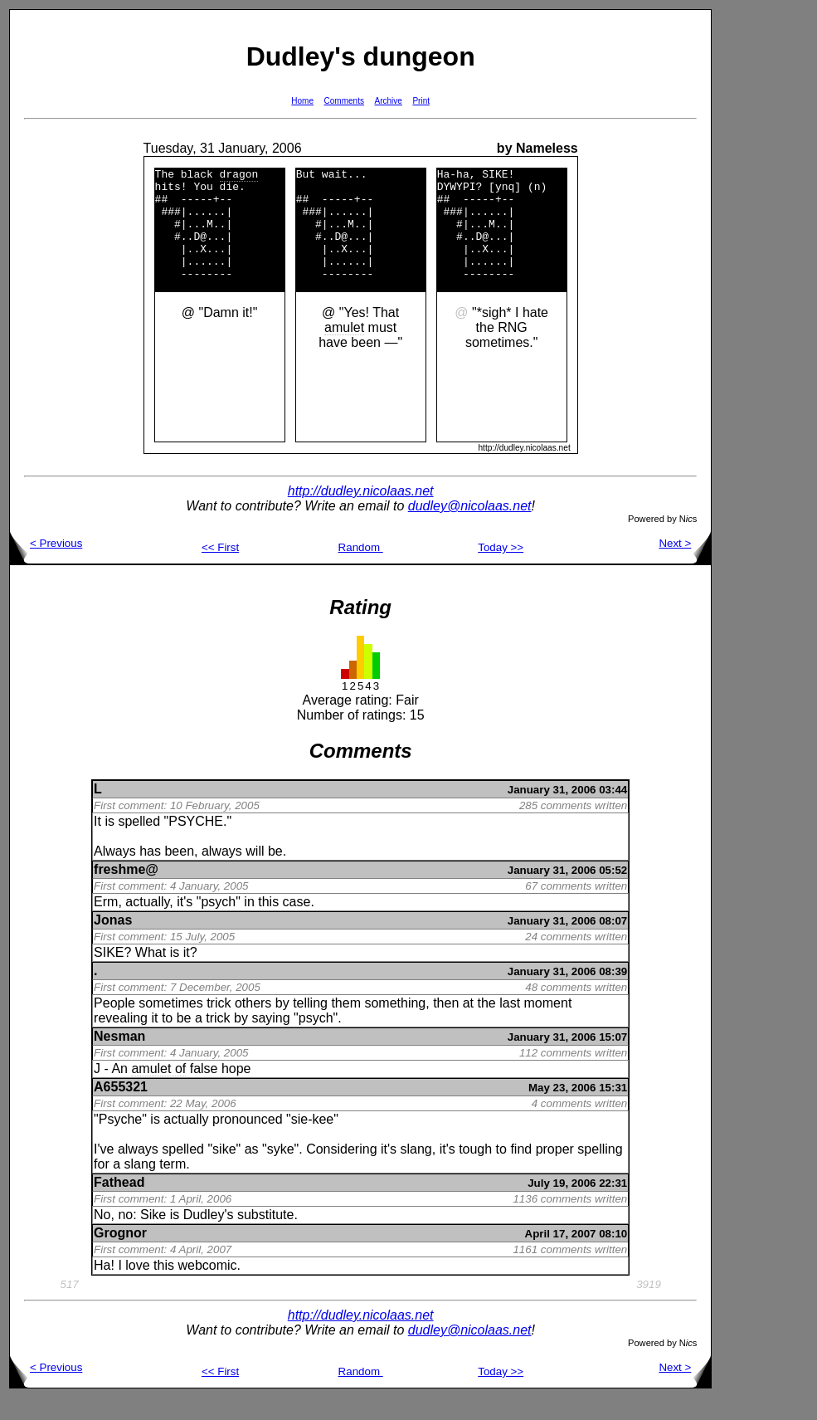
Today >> (500, 570)
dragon (239, 175)
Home (302, 100)
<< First (220, 570)
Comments (344, 100)
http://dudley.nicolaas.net (361, 513)
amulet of (158, 1091)
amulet (344, 350)
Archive (388, 100)
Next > (685, 565)
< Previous (46, 565)
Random (360, 570)
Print (421, 100)
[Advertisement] (765, 258)
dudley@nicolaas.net (470, 528)
